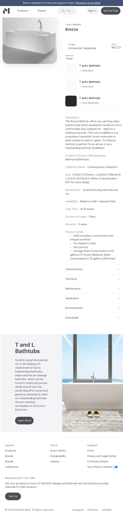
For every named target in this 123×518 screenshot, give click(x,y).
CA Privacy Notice (97, 461)
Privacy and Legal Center (102, 456)
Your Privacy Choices (102, 467)
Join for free (111, 11)
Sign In (92, 11)
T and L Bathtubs (73, 25)
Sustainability (58, 456)
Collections (11, 467)
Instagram (78, 510)
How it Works (58, 451)
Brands (42, 11)
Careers (54, 461)
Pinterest (92, 510)
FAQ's (90, 451)
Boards (9, 461)
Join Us (13, 496)
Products (22, 10)
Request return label (88, 3)
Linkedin (106, 510)
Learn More (24, 420)
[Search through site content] (69, 11)
